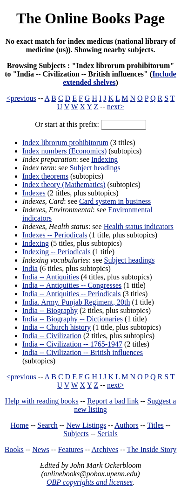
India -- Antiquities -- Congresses (71, 285)
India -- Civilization (51, 336)
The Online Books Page (90, 18)
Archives (104, 449)
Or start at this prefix (66, 124)
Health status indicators (139, 226)
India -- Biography (50, 310)
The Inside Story (152, 449)
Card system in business (115, 201)
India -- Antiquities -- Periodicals (71, 294)
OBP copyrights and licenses (90, 482)
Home (20, 425)
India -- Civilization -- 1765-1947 (72, 344)
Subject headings (95, 168)
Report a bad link (113, 401)
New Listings (86, 425)
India (30, 268)
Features (70, 449)
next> (115, 107)
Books (14, 449)
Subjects (75, 434)
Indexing (104, 159)
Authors (126, 425)
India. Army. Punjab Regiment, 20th (76, 302)
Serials (107, 434)
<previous (21, 98)
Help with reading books (42, 401)
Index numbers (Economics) (64, 151)
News (40, 449)
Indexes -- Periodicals (54, 235)
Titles (155, 425)
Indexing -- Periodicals (56, 252)
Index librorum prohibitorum (65, 142)
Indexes (34, 193)
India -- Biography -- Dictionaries (72, 319)
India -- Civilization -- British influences (82, 352)
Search (47, 425)
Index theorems (45, 176)
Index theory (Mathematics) (64, 184)
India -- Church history (56, 327)
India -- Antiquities (50, 277)
